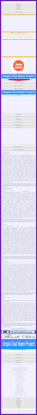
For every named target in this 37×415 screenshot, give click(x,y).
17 (6, 326)
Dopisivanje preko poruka (20, 384)
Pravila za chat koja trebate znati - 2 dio (19, 394)
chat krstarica (8, 183)
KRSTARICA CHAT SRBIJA (7, 188)
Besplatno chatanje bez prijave (19, 385)
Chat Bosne (18, 7)
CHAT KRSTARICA (5, 152)
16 (5, 326)
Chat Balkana (18, 9)
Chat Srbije (18, 6)
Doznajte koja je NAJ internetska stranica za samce (19, 370)
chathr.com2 (24, 184)
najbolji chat (4, 185)
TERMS (30, 412)
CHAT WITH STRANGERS (18, 149)
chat (5, 183)
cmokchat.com (18, 3)
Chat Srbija (19, 382)
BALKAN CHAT (18, 360)
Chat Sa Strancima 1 (19, 386)
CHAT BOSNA (18, 119)
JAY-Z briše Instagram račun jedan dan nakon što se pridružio (19, 368)
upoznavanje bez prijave (31, 184)
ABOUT (21, 412)
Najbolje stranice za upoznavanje (20, 376)
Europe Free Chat (20, 381)
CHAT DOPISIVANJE (18, 124)
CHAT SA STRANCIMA (18, 88)
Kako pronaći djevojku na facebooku (19, 389)
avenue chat (31, 221)
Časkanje (20, 377)
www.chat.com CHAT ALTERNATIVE (19, 380)
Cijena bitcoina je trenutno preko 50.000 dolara (19, 374)
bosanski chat (19, 184)
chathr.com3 (15, 185)
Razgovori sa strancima (20, 375)
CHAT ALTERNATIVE (18, 146)
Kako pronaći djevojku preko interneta (19, 387)
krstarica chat (13, 183)
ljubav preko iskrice (9, 185)
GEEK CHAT (4, 224)
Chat (18, 399)
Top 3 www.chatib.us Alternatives (20, 390)
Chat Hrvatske (18, 5)
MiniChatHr (19, 371)
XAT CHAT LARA (18, 116)
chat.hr (17, 183)
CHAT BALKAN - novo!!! (18, 85)
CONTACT (23, 412)
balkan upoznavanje (29, 185)
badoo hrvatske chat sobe (11, 184)
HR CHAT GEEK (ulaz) (18, 82)
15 (4, 326)
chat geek (5, 186)
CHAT (3, 2)
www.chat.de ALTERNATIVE (19, 378)
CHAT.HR (4, 296)
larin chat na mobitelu (21, 185)
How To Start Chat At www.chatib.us (19, 391)
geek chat (25, 183)
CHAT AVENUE (5, 261)
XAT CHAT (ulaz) (18, 12)
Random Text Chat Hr (19, 372)
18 (7, 326)
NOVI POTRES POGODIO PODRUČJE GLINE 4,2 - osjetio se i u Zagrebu (19, 373)
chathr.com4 (30, 325)
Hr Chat (18, 407)
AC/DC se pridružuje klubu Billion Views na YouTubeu (19, 369)
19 (8, 326)
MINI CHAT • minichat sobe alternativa (19, 379)
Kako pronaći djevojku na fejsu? (20, 388)
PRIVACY (27, 412)
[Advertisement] (19, 23)
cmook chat (30, 219)
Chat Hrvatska (19, 383)
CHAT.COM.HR (19, 357)
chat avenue (21, 183)
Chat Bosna (18, 403)
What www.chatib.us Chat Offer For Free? (20, 392)
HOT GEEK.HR (19, 354)
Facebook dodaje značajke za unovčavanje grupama (19, 367)
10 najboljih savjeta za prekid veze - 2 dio (20, 393)
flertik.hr (5, 184)
